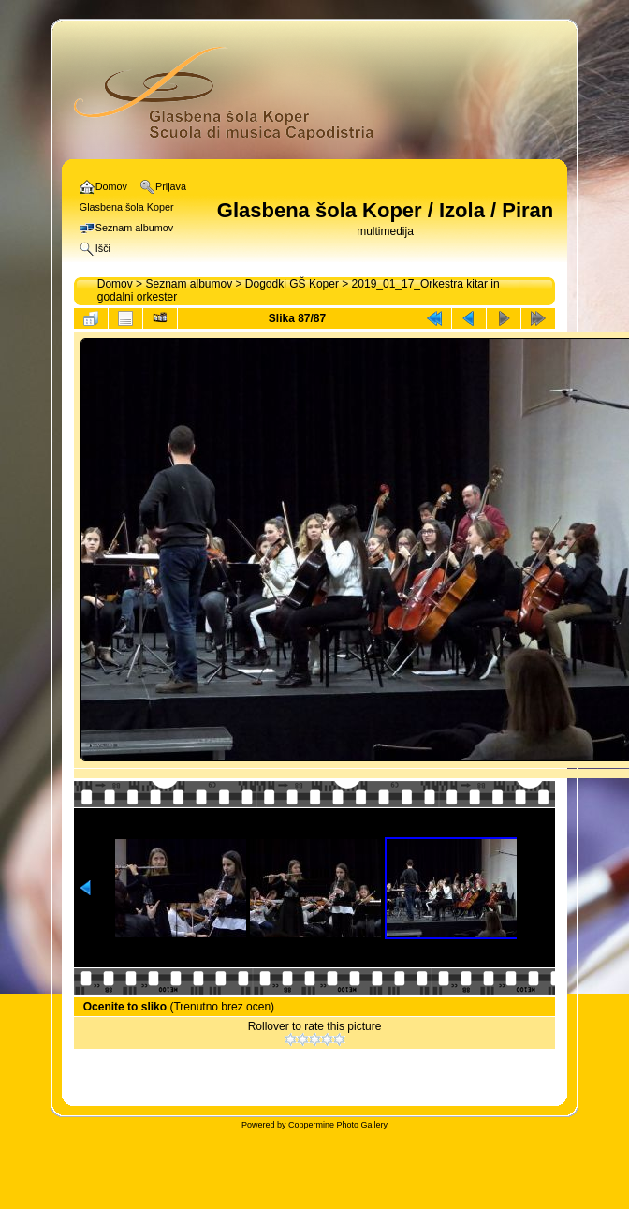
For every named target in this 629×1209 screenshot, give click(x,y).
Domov (115, 283)
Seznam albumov (188, 283)
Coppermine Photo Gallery (338, 1124)
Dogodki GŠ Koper (292, 283)
